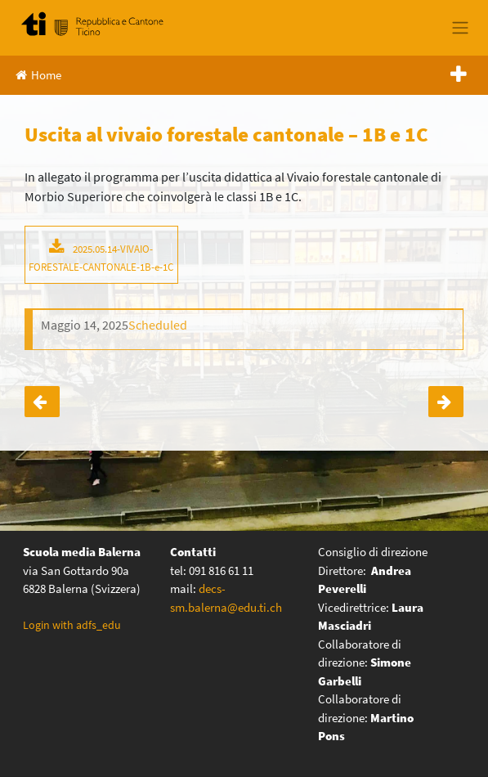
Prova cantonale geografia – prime (445, 401)
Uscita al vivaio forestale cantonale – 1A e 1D (42, 401)
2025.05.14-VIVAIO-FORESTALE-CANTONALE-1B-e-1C (101, 257)
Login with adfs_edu (72, 625)
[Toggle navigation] (459, 28)
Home (38, 75)
